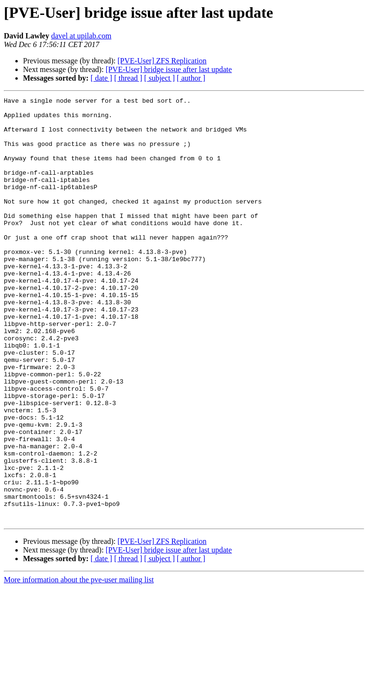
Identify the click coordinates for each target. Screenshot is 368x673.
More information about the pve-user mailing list (79, 665)
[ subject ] (159, 78)
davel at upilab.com (81, 36)
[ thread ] (128, 78)
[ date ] (101, 78)
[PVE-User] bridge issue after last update (168, 69)
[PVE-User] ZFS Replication (162, 61)
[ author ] (191, 78)
